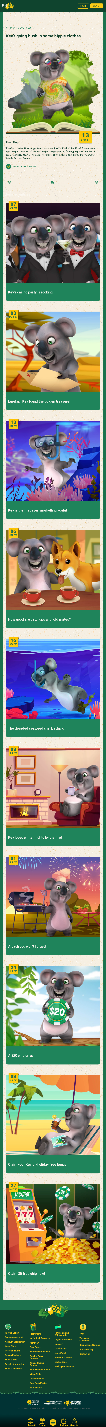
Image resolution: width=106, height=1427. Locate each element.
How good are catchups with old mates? (39, 619)
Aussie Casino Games (37, 1364)
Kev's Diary (10, 1346)
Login (83, 6)
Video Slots (35, 1374)
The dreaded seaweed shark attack (35, 728)
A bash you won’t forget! (27, 946)
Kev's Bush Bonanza (40, 1338)
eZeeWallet (60, 1353)
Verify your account (64, 1366)
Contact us (85, 1354)
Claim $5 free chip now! (26, 1274)
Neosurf (59, 1344)
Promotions (35, 1334)
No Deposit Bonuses (40, 1351)
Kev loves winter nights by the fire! (35, 838)
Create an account (14, 1337)
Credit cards (61, 1348)
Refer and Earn (12, 1350)
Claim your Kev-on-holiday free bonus (37, 1165)
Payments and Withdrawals (62, 1334)
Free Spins (35, 1347)
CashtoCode (61, 1362)
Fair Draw (34, 1343)
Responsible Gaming (90, 1345)
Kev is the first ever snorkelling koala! (37, 510)
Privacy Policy (86, 1349)
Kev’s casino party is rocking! (30, 292)
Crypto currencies (63, 1339)
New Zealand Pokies (40, 1369)
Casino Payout (37, 1378)
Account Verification (15, 1342)
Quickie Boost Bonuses (36, 1357)
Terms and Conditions (85, 1339)
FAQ (82, 1334)
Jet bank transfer (63, 1357)
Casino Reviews (13, 1355)
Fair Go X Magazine (14, 1364)
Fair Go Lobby (12, 1333)
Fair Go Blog (11, 1359)
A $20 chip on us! (21, 1056)
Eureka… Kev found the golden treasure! (39, 401)
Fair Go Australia (13, 1368)
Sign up (96, 6)
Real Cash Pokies (38, 1383)
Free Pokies (36, 1387)
